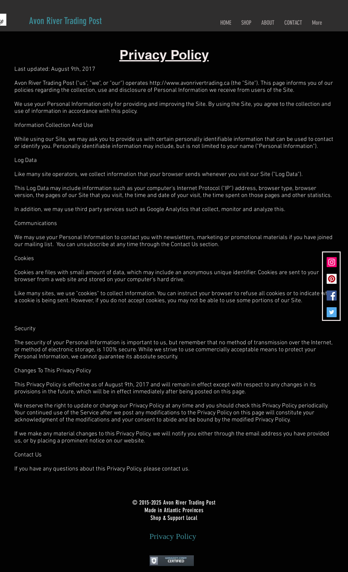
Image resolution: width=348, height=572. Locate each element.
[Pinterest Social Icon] (332, 279)
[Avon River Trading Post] (65, 20)
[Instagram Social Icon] (332, 262)
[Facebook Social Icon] (332, 296)
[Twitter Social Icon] (332, 312)
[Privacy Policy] (173, 536)
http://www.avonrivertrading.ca (189, 83)
